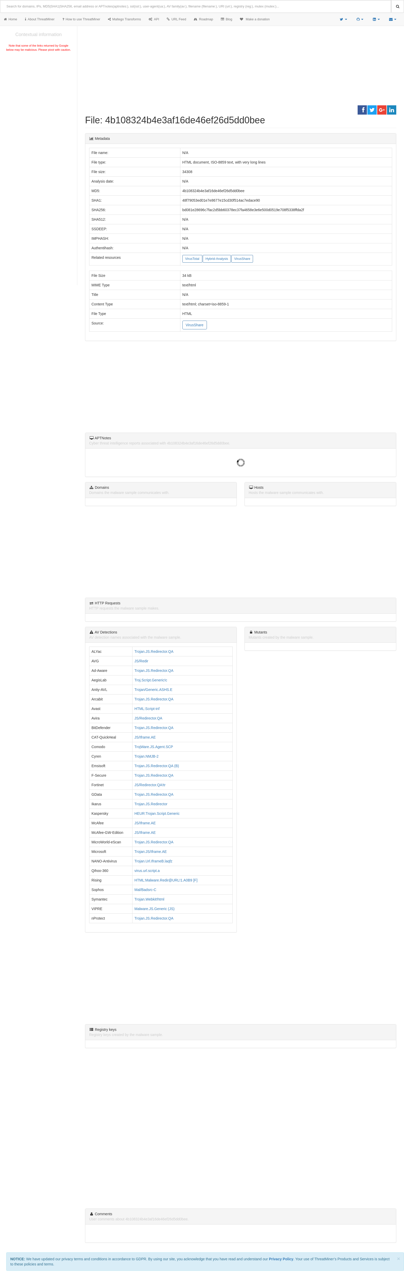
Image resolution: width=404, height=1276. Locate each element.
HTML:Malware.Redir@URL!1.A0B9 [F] (166, 880)
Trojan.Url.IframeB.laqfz (153, 861)
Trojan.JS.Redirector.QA (153, 651)
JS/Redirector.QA (148, 718)
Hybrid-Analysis (217, 259)
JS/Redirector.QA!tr (150, 785)
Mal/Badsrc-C (145, 890)
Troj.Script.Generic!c (150, 680)
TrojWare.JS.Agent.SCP (153, 747)
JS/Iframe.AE (145, 737)
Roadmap (203, 19)
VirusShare (242, 259)
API (154, 19)
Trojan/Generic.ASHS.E (153, 690)
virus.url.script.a (147, 871)
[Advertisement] (38, 91)
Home (10, 19)
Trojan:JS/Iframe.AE (150, 852)
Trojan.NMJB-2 (146, 756)
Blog (226, 19)
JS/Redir (141, 661)
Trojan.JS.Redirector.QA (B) (156, 766)
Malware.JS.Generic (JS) (154, 909)
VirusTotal (192, 259)
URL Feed (176, 19)
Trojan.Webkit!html (149, 899)
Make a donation (255, 19)
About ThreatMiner (40, 19)
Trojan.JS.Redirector (150, 804)
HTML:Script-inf (146, 709)
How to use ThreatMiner (81, 19)
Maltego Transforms (124, 19)
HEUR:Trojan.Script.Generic (157, 813)
